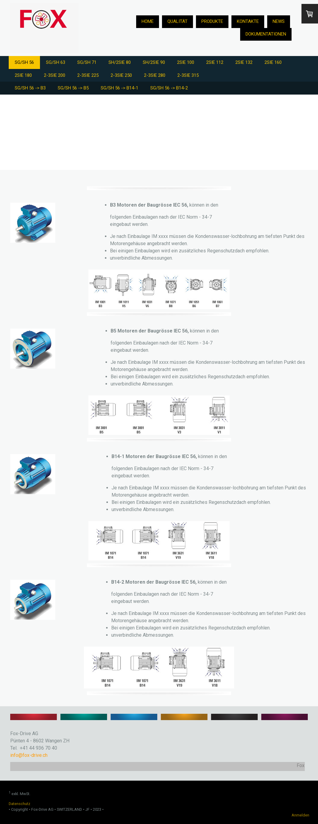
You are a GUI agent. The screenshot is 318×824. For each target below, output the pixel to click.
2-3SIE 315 (188, 75)
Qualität (177, 21)
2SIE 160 (273, 62)
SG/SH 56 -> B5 (73, 88)
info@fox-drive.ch (28, 755)
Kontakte (248, 21)
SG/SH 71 (86, 62)
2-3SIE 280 (154, 75)
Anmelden (300, 815)
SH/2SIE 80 (120, 62)
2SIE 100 (185, 62)
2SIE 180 (23, 75)
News (279, 21)
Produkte (212, 21)
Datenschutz (19, 803)
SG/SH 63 (55, 62)
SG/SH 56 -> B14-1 (119, 88)
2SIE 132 (243, 62)
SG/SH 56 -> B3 (30, 88)
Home (148, 21)
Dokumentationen (266, 34)
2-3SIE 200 (54, 75)
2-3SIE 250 (121, 75)
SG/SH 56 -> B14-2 (169, 88)
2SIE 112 (214, 62)
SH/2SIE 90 (154, 62)
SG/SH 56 (24, 62)
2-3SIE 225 (88, 75)
